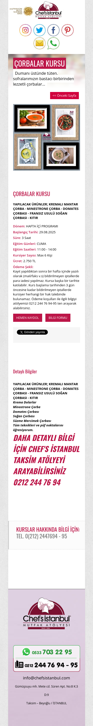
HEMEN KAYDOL (27, 318)
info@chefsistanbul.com (46, 678)
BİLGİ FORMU (58, 318)
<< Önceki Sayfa (64, 95)
